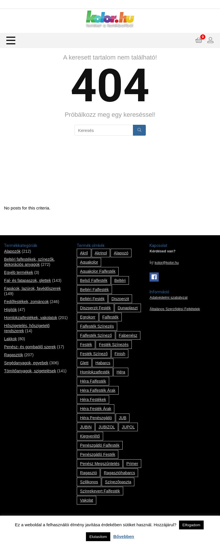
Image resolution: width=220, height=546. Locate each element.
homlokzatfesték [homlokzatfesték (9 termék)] (94, 372)
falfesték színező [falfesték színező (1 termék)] (96, 335)
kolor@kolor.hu (167, 263)
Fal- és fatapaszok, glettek (27, 280)
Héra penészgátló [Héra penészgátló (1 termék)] (96, 418)
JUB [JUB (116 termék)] (122, 418)
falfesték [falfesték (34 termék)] (110, 317)
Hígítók (10, 309)
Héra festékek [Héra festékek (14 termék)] (93, 399)
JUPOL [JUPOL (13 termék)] (128, 427)
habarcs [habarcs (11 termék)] (102, 363)
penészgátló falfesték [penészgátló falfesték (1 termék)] (99, 445)
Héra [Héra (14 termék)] (121, 372)
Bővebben (123, 536)
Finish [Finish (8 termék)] (120, 353)
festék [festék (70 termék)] (86, 344)
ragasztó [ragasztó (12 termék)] (88, 472)
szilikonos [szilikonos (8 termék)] (89, 482)
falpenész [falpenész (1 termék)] (128, 335)
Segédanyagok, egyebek (26, 363)
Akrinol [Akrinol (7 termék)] (101, 253)
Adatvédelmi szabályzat (168, 298)
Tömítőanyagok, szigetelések (30, 371)
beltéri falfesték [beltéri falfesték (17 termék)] (94, 289)
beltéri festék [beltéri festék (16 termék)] (92, 298)
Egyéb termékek (18, 272)
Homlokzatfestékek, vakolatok (30, 317)
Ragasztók (13, 355)
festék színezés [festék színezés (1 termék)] (114, 344)
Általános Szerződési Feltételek (175, 309)
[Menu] (11, 40)
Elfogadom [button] (191, 525)
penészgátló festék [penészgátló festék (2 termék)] (97, 454)
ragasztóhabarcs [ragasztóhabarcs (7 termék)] (119, 472)
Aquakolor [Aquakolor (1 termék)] (89, 262)
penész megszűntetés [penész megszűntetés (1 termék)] (99, 463)
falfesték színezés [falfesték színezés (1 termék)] (97, 326)
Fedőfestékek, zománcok (26, 301)
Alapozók (12, 251)
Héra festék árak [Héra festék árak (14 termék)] (95, 408)
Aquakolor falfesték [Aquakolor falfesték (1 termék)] (97, 271)
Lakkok (10, 339)
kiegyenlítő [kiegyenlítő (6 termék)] (90, 436)
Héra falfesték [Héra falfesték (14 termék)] (93, 381)
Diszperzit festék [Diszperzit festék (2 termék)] (95, 308)
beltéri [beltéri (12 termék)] (120, 280)
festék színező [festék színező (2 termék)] (94, 353)
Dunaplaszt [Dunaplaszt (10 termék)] (128, 308)
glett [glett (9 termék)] (84, 363)
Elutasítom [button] (98, 537)
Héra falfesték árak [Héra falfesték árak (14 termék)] (97, 390)
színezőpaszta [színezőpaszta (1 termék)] (118, 482)
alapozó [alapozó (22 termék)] (121, 253)
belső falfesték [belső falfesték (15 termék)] (93, 280)
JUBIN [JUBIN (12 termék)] (85, 427)
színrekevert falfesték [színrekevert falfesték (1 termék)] (100, 491)
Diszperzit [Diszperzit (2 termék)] (120, 298)
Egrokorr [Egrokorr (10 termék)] (87, 317)
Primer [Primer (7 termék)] (132, 463)
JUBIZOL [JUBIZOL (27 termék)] (107, 427)
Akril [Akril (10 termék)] (84, 253)
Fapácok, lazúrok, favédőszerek (32, 288)
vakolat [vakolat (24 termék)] (86, 500)
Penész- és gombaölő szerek (30, 347)
